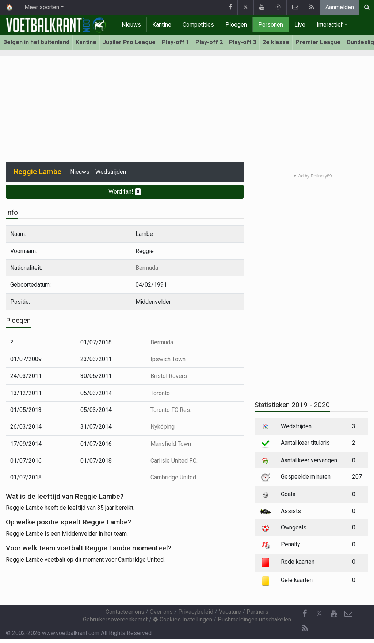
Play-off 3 (242, 42)
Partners (257, 611)
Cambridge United (173, 477)
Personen (270, 24)
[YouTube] (334, 613)
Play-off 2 (209, 42)
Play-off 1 (175, 42)
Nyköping (162, 426)
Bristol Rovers (168, 375)
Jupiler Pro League (129, 42)
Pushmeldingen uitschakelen (254, 619)
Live (299, 24)
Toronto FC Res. (170, 409)
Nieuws (131, 24)
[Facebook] (304, 613)
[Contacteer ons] (348, 613)
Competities (198, 24)
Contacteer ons (125, 611)
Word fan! (124, 191)
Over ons (161, 611)
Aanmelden (339, 7)
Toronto (160, 393)
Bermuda (147, 267)
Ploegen (236, 24)
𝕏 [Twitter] (319, 613)
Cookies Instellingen (182, 619)
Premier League (318, 42)
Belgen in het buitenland (36, 42)
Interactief (330, 24)
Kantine (161, 24)
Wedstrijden (110, 171)
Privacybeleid (195, 611)
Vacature (230, 611)
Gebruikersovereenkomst (115, 619)
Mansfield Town (170, 443)
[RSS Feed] (304, 628)
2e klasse (276, 42)
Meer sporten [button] (41, 7)
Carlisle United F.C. (174, 460)
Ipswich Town (168, 359)
